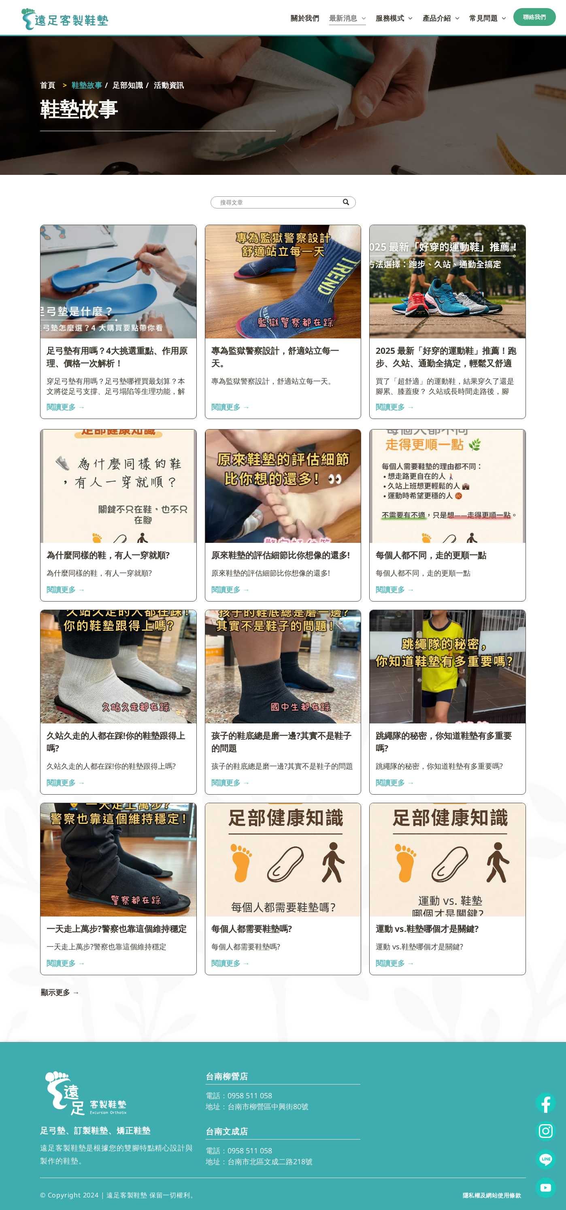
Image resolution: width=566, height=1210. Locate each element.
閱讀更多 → (66, 407)
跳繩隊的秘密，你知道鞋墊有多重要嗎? (444, 742)
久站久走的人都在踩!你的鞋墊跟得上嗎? (116, 742)
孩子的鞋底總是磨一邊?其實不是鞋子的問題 (281, 742)
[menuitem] (305, 18)
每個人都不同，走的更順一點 (431, 555)
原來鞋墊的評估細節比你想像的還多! (280, 555)
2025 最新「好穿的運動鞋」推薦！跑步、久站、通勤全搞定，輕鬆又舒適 (446, 357)
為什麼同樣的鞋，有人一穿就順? (108, 555)
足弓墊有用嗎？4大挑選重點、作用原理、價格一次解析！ (117, 357)
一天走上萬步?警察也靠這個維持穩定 (117, 928)
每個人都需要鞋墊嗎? (251, 928)
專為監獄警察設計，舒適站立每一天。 (275, 357)
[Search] (283, 202)
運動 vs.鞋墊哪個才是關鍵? (427, 928)
